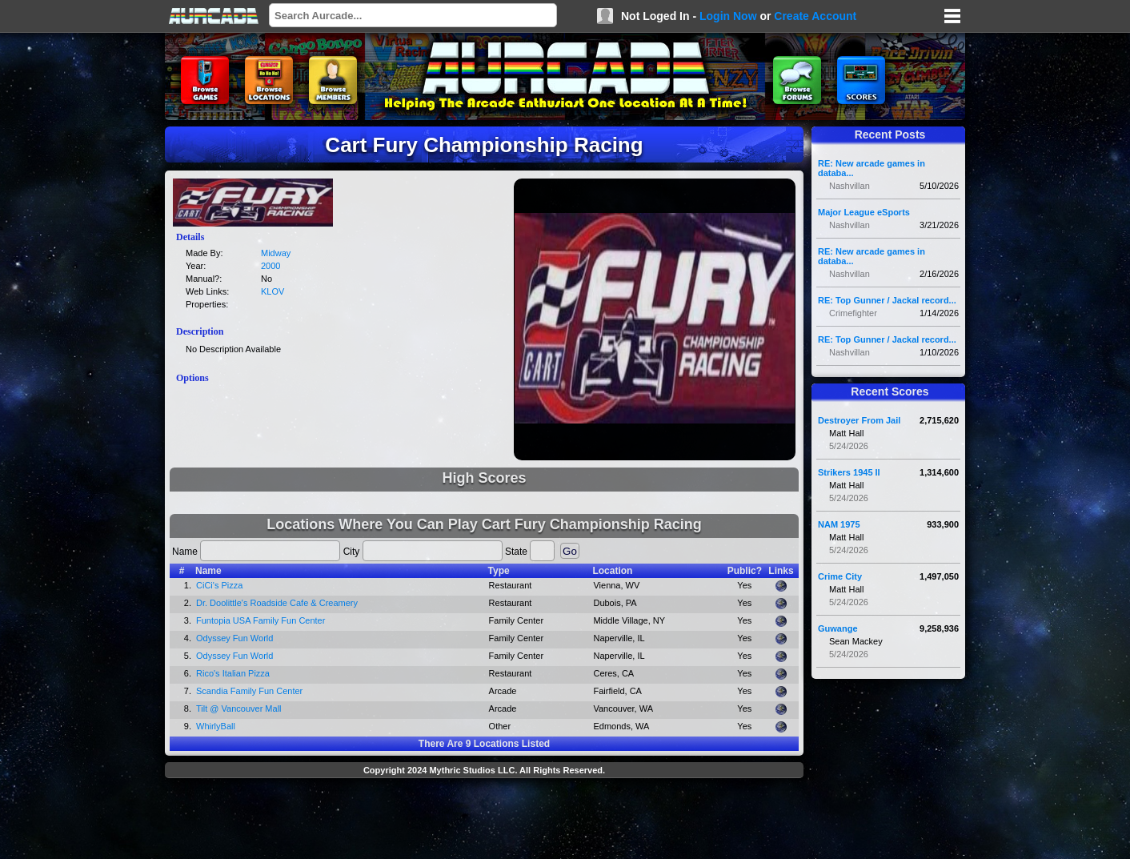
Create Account (815, 16)
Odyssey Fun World (234, 638)
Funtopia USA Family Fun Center (260, 620)
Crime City (840, 576)
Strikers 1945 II (849, 472)
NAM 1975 (839, 524)
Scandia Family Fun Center (249, 691)
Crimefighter (853, 313)
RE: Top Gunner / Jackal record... (887, 300)
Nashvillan (849, 186)
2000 (270, 266)
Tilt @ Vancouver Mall (239, 708)
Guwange (838, 628)
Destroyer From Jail (859, 420)
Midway (276, 253)
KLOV (272, 291)
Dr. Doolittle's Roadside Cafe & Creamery (277, 603)
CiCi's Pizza (219, 585)
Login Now (728, 16)
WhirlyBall (215, 726)
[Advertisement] (484, 821)
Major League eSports (864, 212)
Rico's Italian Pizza (233, 673)
